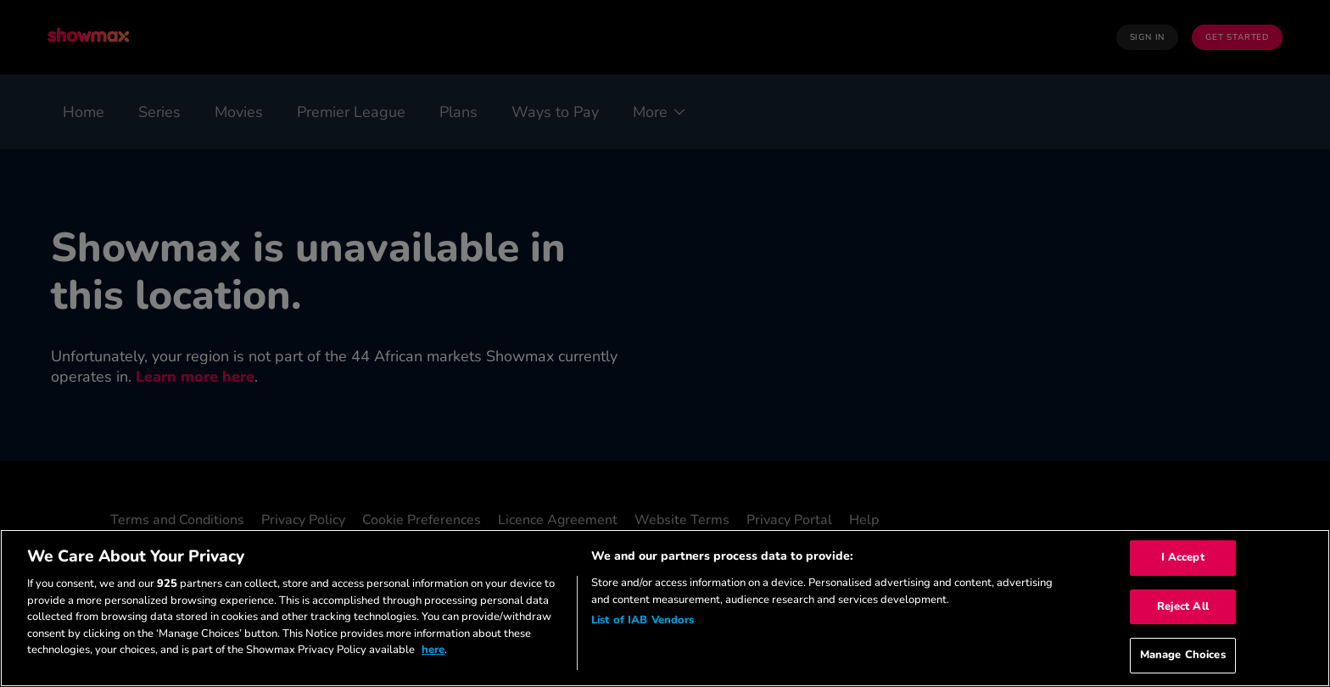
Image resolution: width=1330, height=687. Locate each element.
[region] (665, 608)
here (433, 649)
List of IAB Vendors (642, 620)
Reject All (1183, 606)
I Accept (1182, 557)
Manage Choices (1183, 654)
